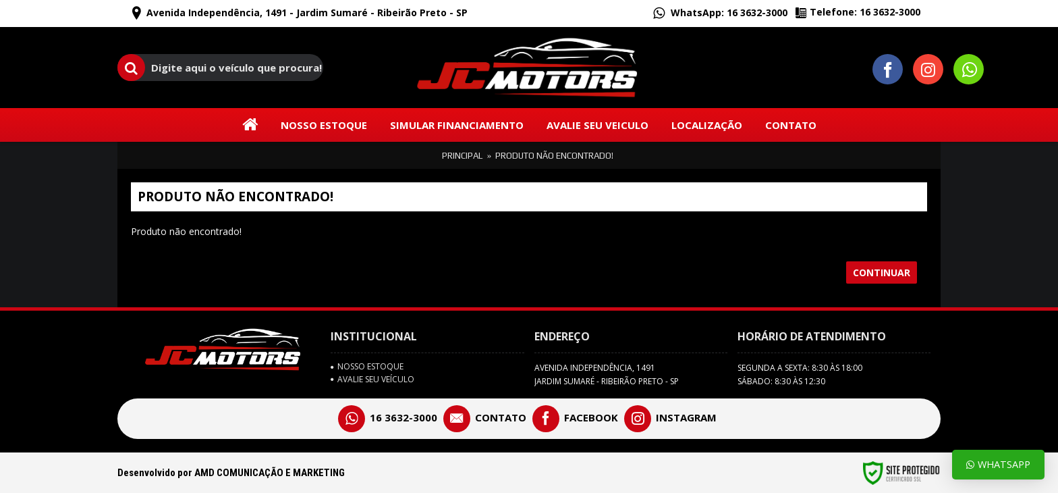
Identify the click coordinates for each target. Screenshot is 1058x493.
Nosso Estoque (367, 366)
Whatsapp (998, 464)
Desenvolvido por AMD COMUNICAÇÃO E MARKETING (231, 473)
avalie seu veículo (372, 379)
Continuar (881, 272)
